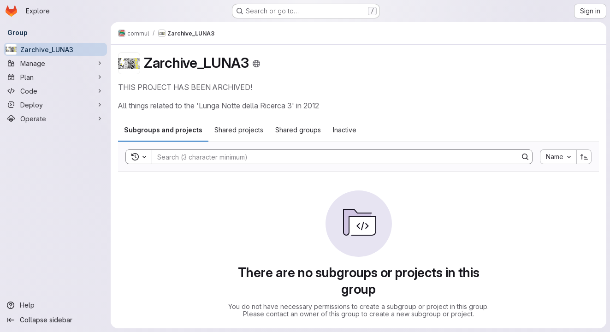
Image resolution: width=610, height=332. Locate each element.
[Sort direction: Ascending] (584, 156)
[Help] (55, 305)
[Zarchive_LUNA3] (55, 49)
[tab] (163, 130)
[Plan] (55, 77)
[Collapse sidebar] (55, 320)
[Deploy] (55, 104)
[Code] (55, 90)
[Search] (330, 156)
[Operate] (55, 118)
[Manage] (55, 63)
